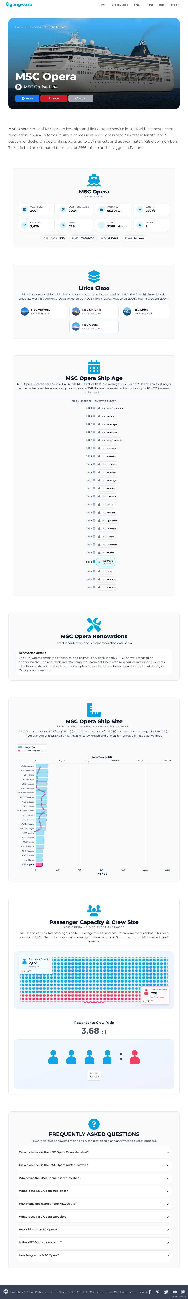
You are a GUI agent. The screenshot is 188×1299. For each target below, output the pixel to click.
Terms (132, 1292)
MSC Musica (107, 552)
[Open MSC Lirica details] (145, 311)
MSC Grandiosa (109, 464)
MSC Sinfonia (108, 579)
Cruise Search (120, 4)
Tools (175, 4)
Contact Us (97, 1292)
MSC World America (112, 408)
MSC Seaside (108, 488)
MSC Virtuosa (108, 448)
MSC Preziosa (108, 496)
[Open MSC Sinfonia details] (94, 311)
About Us (82, 1292)
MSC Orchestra (109, 544)
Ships (137, 4)
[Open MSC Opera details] (94, 326)
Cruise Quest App (116, 1292)
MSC (46, 27)
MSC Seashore (109, 432)
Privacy (143, 1292)
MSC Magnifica (109, 512)
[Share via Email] (80, 98)
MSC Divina (107, 504)
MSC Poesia (107, 536)
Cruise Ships (33, 27)
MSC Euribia (107, 416)
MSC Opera (107, 561)
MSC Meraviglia (109, 480)
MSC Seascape (109, 424)
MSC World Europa (111, 440)
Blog (162, 4)
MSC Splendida (109, 520)
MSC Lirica (106, 571)
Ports (150, 4)
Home (102, 4)
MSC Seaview (108, 472)
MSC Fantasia (108, 528)
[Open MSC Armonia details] (42, 311)
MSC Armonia (108, 587)
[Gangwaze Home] (19, 5)
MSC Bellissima (109, 456)
